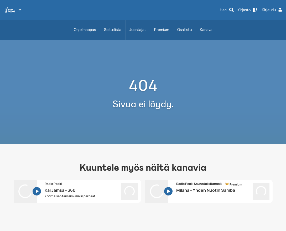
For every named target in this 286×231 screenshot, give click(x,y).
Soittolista (112, 29)
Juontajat (137, 29)
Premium (161, 29)
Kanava (206, 29)
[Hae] (227, 10)
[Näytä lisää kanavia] (20, 9)
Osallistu (184, 29)
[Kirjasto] (247, 10)
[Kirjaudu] (272, 10)
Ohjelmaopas (85, 29)
